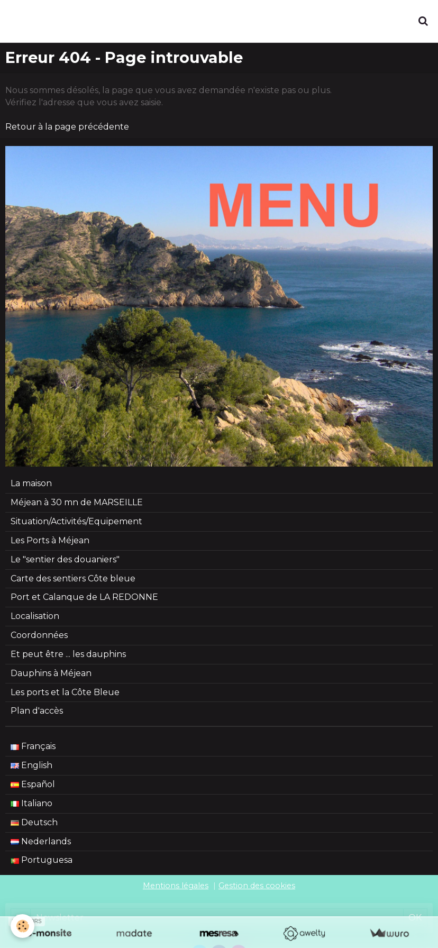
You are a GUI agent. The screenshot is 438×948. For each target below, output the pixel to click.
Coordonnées (39, 635)
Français (33, 746)
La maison (31, 483)
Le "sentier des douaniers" (65, 559)
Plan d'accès (37, 711)
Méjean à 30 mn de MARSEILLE (77, 502)
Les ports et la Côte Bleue (65, 692)
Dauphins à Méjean (51, 673)
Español (33, 784)
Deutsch (34, 822)
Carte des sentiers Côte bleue (73, 578)
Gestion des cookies (256, 885)
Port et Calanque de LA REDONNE (84, 597)
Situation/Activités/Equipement (76, 521)
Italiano (31, 803)
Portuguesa (41, 860)
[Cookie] (22, 926)
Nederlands (41, 841)
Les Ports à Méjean (50, 540)
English (31, 765)
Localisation (35, 616)
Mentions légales (175, 885)
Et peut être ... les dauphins (68, 654)
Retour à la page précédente (67, 127)
